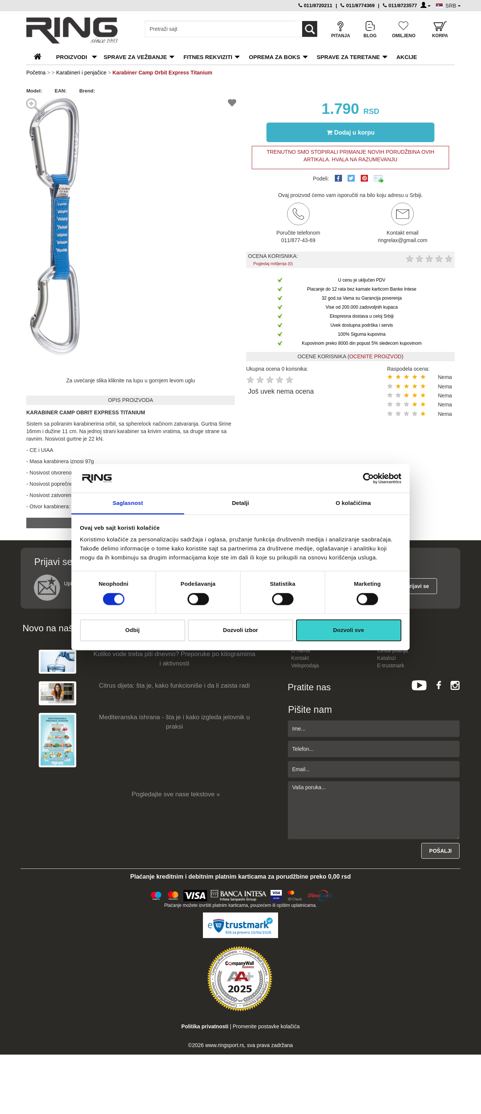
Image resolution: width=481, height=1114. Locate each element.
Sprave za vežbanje (135, 57)
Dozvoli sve (348, 630)
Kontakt (300, 658)
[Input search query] (219, 29)
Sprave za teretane (348, 57)
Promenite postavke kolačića (266, 1026)
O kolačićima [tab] (353, 503)
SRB (453, 6)
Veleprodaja (305, 665)
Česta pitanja (392, 650)
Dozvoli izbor (240, 630)
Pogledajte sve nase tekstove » (176, 794)
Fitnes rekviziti (207, 57)
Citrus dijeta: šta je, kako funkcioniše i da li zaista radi (174, 685)
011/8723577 (400, 5)
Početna (35, 73)
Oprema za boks (274, 57)
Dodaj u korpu (351, 132)
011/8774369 (357, 5)
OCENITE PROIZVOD (375, 356)
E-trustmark (390, 665)
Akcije (406, 57)
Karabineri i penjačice (81, 73)
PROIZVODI (71, 57)
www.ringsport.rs (224, 1045)
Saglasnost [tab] (127, 503)
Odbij (132, 630)
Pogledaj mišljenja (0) (273, 263)
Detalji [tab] (240, 503)
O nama (300, 650)
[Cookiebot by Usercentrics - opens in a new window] (368, 478)
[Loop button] (309, 29)
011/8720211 (315, 5)
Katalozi (386, 658)
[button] (76, 101)
